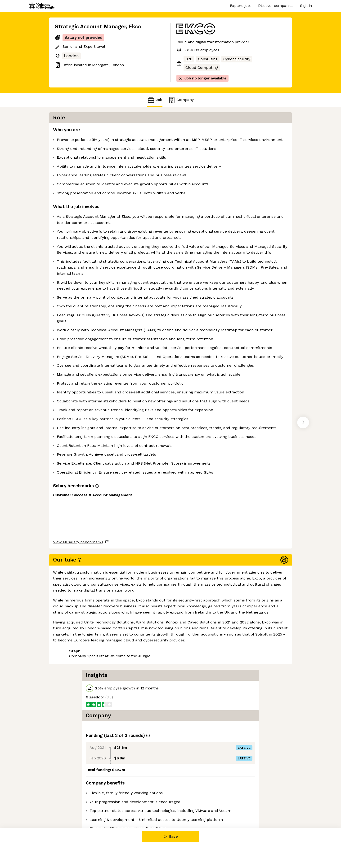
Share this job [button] (68, 808)
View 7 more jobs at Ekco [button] (111, 808)
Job (154, 100)
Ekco (135, 26)
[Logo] (42, 6)
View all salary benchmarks (78, 790)
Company (181, 100)
